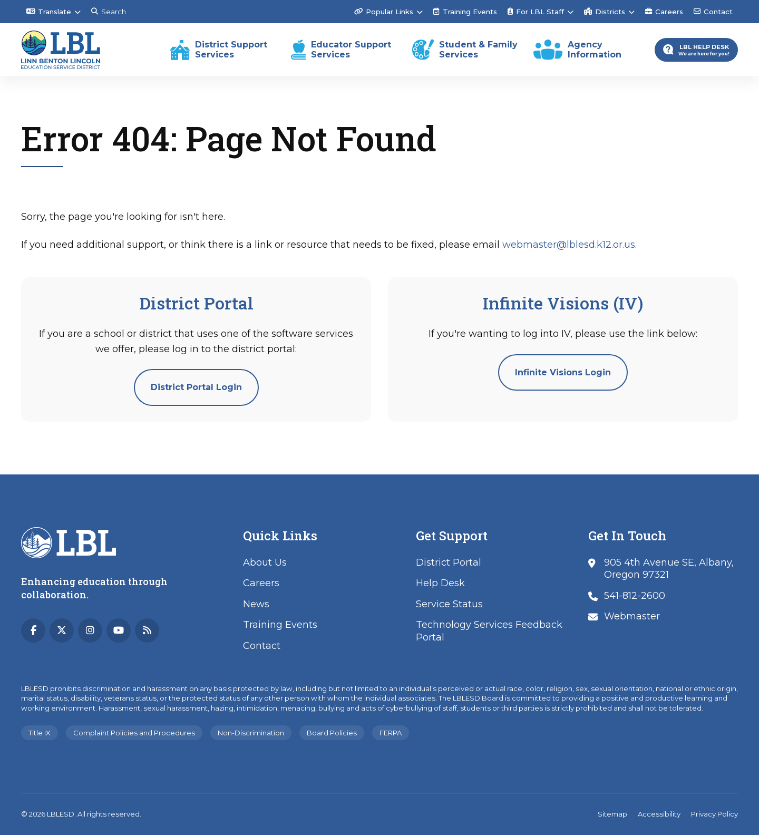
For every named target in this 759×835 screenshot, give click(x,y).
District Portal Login (196, 387)
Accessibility (659, 814)
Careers (664, 11)
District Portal (448, 562)
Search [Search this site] (108, 11)
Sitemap (612, 814)
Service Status (449, 604)
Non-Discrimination (251, 733)
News (256, 604)
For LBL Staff (536, 11)
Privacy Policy (714, 814)
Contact (713, 11)
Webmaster (632, 616)
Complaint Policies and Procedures (134, 733)
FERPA (391, 733)
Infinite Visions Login (563, 372)
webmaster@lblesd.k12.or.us (568, 244)
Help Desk (440, 583)
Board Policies (332, 733)
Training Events (465, 11)
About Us (265, 562)
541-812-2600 (634, 595)
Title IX (39, 733)
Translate (48, 11)
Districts (604, 11)
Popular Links (383, 11)
